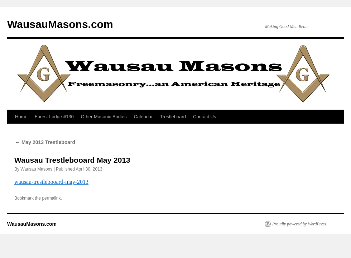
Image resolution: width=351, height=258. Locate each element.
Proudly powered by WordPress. (299, 223)
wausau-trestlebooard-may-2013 (51, 182)
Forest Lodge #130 (54, 116)
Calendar (143, 116)
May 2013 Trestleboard (44, 142)
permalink (51, 198)
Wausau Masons (36, 169)
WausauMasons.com (60, 24)
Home (21, 116)
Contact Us (204, 116)
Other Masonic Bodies (104, 116)
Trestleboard (173, 116)
